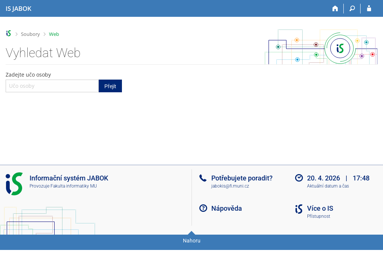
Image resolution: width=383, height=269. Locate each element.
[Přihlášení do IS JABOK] (369, 8)
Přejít (110, 86)
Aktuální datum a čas (328, 186)
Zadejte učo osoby (64, 81)
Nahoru (191, 241)
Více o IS (320, 208)
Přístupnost (318, 216)
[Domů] (335, 8)
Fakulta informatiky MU (73, 186)
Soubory (30, 34)
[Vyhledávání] (352, 8)
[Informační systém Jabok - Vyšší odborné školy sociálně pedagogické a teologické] (18, 8)
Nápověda (226, 208)
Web (54, 34)
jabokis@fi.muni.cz (230, 186)
